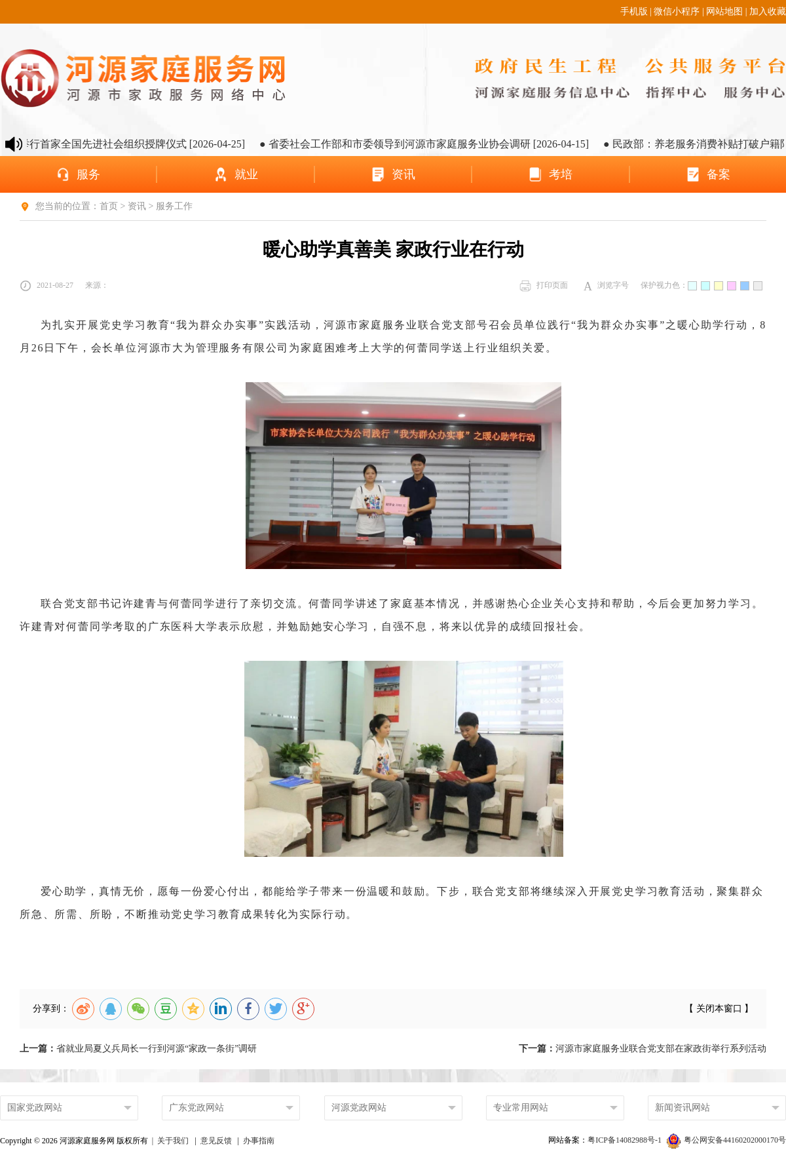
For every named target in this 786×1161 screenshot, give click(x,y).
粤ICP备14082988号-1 (626, 1140)
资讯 (137, 206)
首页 (109, 206)
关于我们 (173, 1140)
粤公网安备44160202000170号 (726, 1140)
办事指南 (258, 1140)
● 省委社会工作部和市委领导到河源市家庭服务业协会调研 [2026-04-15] (430, 143)
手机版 (634, 11)
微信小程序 (677, 11)
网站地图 (724, 11)
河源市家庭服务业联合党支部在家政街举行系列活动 (642, 1048)
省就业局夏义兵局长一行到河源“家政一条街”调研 (138, 1048)
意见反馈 (216, 1140)
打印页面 (543, 286)
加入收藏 (767, 11)
